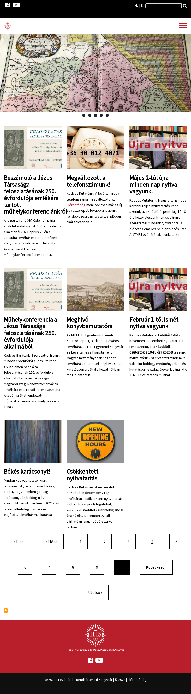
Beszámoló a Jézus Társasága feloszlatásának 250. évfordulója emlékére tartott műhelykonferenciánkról (35, 194)
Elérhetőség (76, 205)
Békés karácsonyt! (27, 471)
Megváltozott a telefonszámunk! (88, 181)
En (143, 5)
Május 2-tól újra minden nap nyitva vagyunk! (153, 184)
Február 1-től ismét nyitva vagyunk (153, 322)
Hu (137, 5)
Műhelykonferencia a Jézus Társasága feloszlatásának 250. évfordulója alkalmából (30, 332)
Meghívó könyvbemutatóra (89, 322)
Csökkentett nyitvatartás (82, 474)
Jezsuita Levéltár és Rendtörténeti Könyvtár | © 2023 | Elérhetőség (95, 679)
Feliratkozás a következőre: (6, 610)
